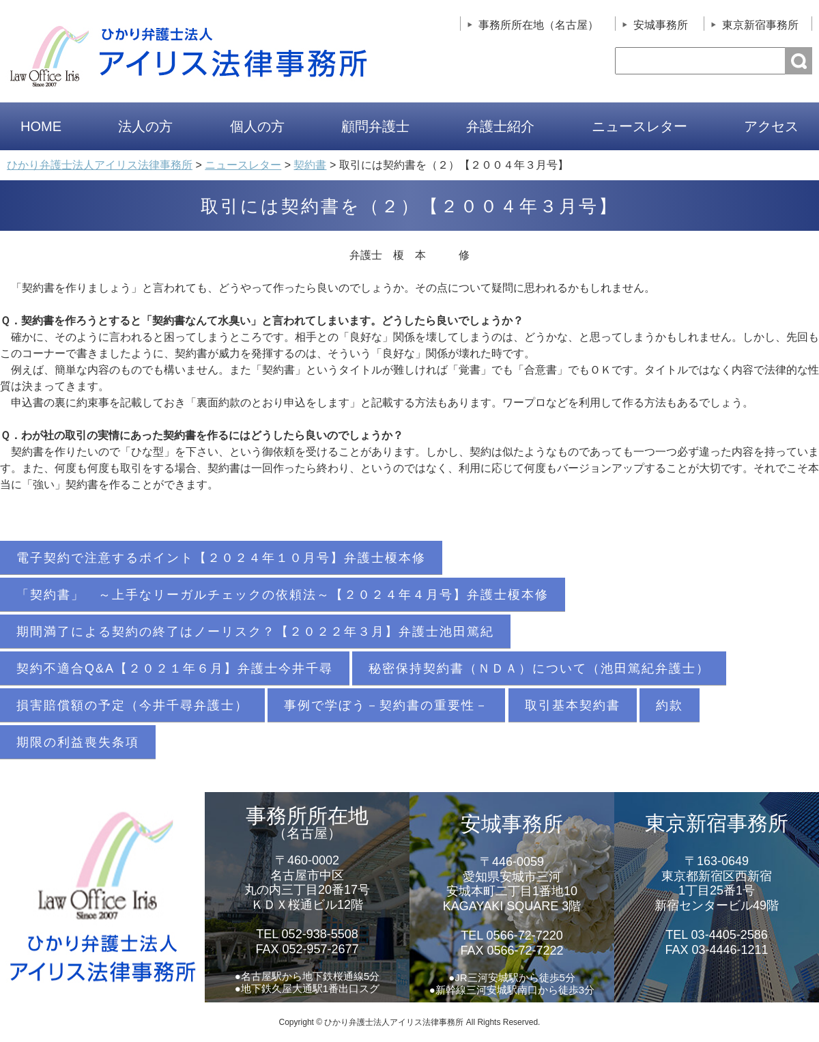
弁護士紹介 (500, 126)
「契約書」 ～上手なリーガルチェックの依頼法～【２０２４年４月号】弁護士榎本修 (282, 595)
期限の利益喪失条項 (77, 742)
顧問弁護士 (375, 126)
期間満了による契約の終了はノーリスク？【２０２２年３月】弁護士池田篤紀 (255, 631)
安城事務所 (660, 25)
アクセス (771, 126)
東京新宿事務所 (760, 25)
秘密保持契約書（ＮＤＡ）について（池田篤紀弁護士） (539, 668)
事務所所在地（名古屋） (538, 25)
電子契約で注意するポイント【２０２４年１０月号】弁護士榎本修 (221, 558)
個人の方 (257, 126)
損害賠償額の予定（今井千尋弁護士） (132, 705)
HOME (40, 126)
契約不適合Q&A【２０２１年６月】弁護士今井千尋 (174, 668)
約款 (669, 705)
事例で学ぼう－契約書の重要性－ (386, 705)
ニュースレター (639, 126)
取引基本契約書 (572, 705)
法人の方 (145, 126)
